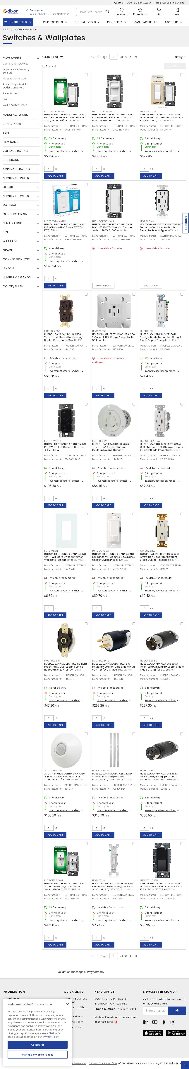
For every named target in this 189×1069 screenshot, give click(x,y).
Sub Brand (11, 160)
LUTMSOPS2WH (101, 550)
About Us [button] (172, 22)
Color (8, 187)
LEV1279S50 (99, 331)
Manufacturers (145, 22)
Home (6, 29)
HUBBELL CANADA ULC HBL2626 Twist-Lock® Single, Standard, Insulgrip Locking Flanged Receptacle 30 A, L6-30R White (111, 449)
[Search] (94, 12)
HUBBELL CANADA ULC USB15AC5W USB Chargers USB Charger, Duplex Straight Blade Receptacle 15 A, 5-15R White (161, 449)
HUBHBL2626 (100, 441)
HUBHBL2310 (52, 660)
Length (8, 268)
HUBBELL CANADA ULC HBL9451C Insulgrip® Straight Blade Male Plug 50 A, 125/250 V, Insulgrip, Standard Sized (113, 668)
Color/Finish (13, 286)
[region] (37, 1032)
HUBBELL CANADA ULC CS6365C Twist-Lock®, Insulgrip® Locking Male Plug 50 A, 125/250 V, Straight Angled (162, 668)
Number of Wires (16, 196)
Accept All (37, 1044)
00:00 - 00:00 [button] (37, 13)
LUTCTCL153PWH (102, 111)
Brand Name (12, 124)
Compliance (11, 998)
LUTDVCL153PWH (54, 111)
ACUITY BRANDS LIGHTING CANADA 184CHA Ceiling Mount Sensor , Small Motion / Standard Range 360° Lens (64, 778)
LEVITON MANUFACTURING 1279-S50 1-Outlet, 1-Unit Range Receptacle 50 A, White (113, 337)
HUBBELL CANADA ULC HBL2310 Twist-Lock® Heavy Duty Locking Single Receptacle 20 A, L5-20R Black (66, 666)
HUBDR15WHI (148, 331)
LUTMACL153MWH (103, 221)
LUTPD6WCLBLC (53, 441)
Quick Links (73, 992)
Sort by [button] (178, 57)
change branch (61, 13)
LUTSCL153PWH (53, 880)
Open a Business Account (75, 1000)
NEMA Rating (13, 223)
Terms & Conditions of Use (103, 1063)
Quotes (118, 2)
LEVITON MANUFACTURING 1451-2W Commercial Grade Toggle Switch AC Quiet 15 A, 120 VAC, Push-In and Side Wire (113, 888)
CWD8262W (147, 550)
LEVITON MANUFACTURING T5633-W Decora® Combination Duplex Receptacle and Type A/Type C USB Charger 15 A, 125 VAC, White (161, 229)
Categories (12, 58)
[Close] (67, 1004)
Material (9, 205)
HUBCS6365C (148, 660)
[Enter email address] (155, 1011)
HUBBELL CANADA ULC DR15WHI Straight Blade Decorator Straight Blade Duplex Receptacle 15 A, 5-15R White (160, 339)
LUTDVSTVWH (148, 111)
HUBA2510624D (101, 770)
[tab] (21, 58)
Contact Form (73, 1027)
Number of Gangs (17, 277)
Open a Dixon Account (139, 2)
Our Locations (73, 1016)
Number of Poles (16, 178)
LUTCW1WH (51, 550)
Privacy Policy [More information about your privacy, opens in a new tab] (51, 1036)
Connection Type (16, 259)
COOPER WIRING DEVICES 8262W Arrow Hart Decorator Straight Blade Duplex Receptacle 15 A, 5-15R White (160, 558)
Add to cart (55, 175)
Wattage (10, 241)
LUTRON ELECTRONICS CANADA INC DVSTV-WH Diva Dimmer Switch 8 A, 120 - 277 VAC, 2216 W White (161, 117)
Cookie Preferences (76, 1063)
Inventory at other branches (64, 151)
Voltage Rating (15, 151)
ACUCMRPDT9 (53, 770)
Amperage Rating (16, 169)
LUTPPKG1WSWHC (55, 221)
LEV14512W (98, 880)
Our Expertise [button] (53, 22)
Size (6, 232)
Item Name (10, 142)
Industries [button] (115, 22)
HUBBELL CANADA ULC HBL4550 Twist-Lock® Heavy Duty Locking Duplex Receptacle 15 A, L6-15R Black (63, 339)
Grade (8, 250)
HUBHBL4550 (52, 331)
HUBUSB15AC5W (150, 441)
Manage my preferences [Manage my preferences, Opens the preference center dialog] (37, 1054)
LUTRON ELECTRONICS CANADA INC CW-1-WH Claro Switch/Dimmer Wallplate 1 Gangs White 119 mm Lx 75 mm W (65, 558)
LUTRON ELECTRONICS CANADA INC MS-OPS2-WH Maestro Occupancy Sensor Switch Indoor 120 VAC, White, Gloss (113, 558)
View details (103, 285)
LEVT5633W (147, 221)
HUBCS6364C (148, 770)
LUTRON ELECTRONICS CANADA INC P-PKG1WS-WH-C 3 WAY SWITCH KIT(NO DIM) (65, 227)
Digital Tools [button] (85, 22)
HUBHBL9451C (101, 660)
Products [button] (18, 22)
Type (6, 133)
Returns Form (73, 1021)
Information (14, 992)
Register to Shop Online (170, 2)
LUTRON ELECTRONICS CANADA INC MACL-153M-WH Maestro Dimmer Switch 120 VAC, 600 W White (113, 227)
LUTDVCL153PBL (149, 880)
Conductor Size (16, 214)
